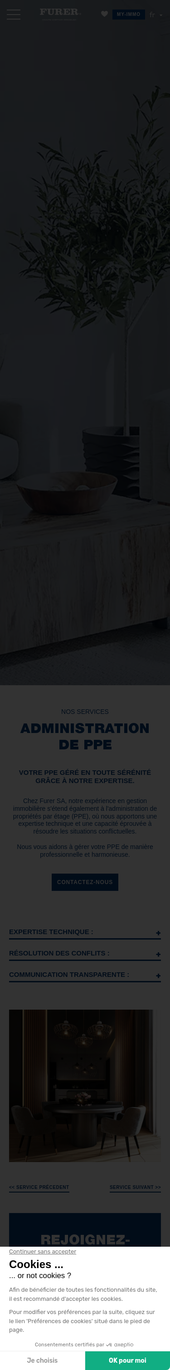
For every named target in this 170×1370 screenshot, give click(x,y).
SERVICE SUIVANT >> (135, 1187)
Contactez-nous (85, 882)
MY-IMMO (129, 14)
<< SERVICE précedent (39, 1187)
